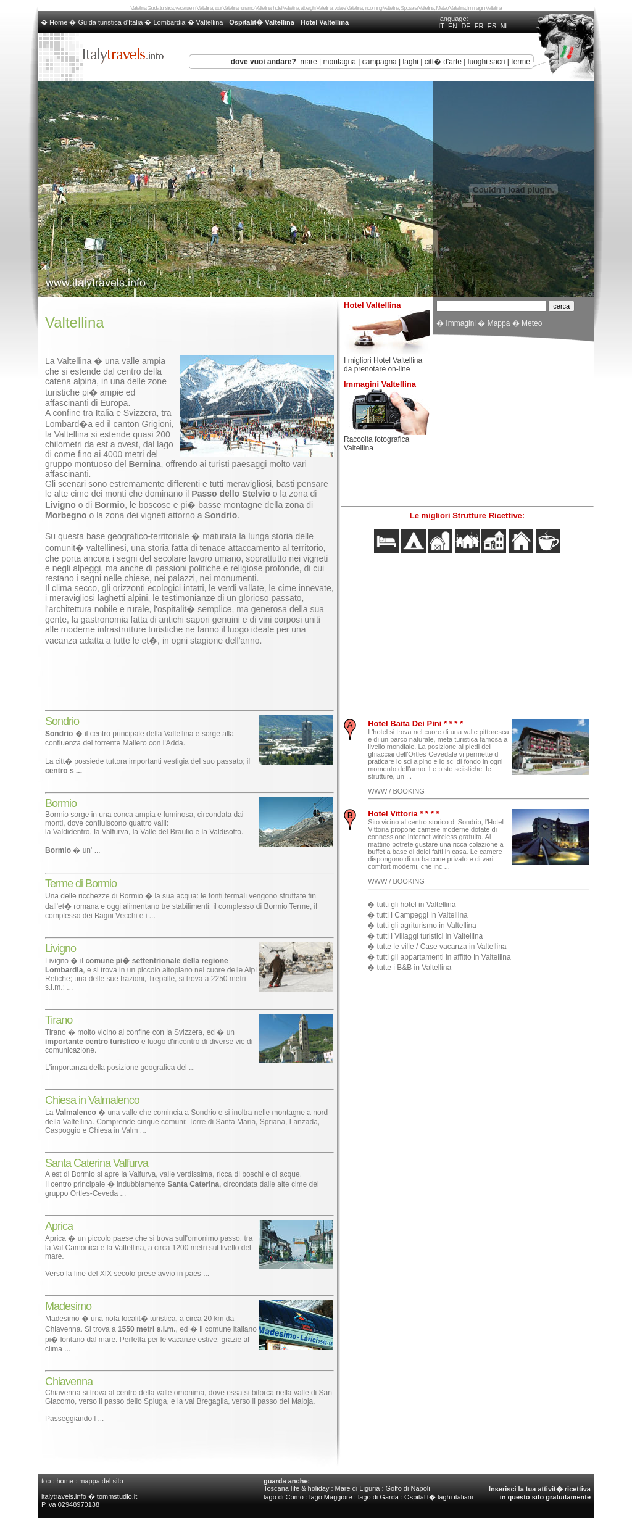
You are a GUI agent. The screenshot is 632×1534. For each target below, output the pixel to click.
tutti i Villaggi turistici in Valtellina (430, 936)
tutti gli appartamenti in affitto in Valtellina (444, 957)
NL (504, 26)
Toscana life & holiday (296, 1488)
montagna (339, 61)
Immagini (461, 323)
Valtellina (209, 22)
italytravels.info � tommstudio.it (90, 1496)
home (64, 1481)
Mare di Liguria (357, 1488)
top (46, 1481)
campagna (379, 61)
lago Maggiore (330, 1497)
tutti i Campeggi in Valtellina (422, 915)
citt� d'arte (443, 61)
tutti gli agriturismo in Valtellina (426, 925)
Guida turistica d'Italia (110, 22)
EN (452, 26)
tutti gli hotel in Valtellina (416, 904)
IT (441, 26)
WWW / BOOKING (396, 791)
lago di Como (284, 1497)
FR (479, 26)
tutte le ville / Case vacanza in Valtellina (442, 946)
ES (492, 26)
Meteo (532, 323)
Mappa (499, 323)
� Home (55, 22)
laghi (410, 61)
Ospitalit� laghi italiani (438, 1497)
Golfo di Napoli (408, 1488)
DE (465, 26)
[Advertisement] (189, 674)
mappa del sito (101, 1481)
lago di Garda (378, 1497)
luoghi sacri (486, 61)
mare (308, 61)
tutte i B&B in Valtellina (414, 967)
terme (520, 61)
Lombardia (169, 22)
